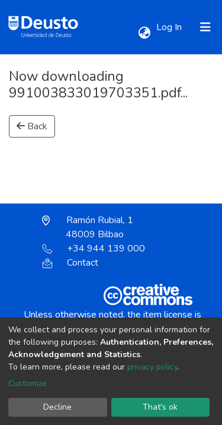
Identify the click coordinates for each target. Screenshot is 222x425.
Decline (57, 407)
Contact (70, 262)
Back (32, 126)
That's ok (160, 407)
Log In (170, 27)
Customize (27, 383)
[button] (144, 33)
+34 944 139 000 (93, 248)
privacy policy (152, 366)
